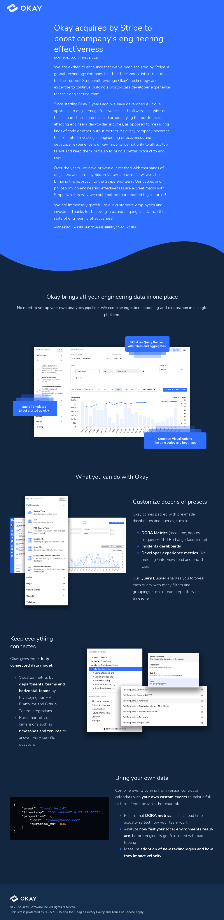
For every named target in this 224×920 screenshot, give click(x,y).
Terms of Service (123, 912)
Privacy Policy (95, 912)
